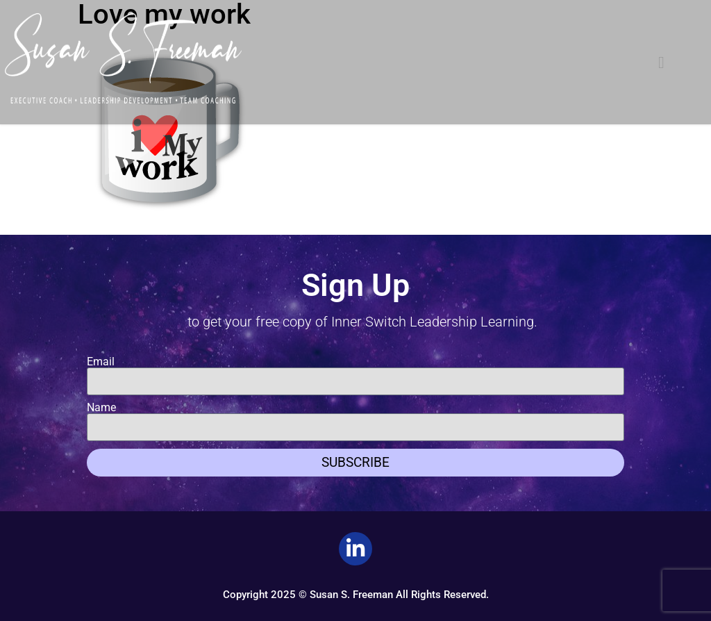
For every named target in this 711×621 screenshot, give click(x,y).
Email (101, 361)
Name (101, 407)
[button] (661, 62)
